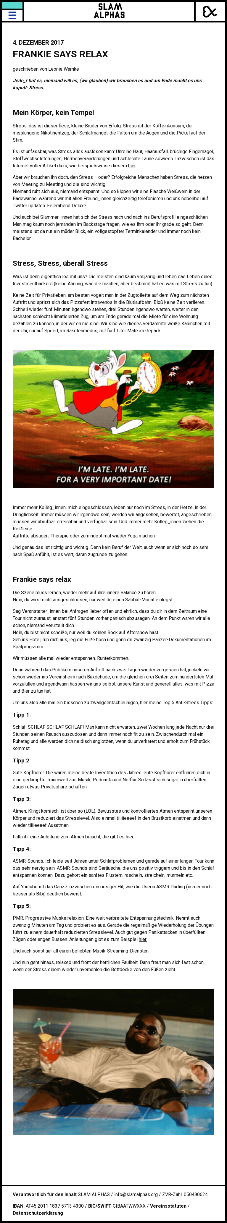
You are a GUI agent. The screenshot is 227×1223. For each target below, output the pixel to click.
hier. (130, 837)
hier (132, 166)
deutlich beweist (64, 894)
